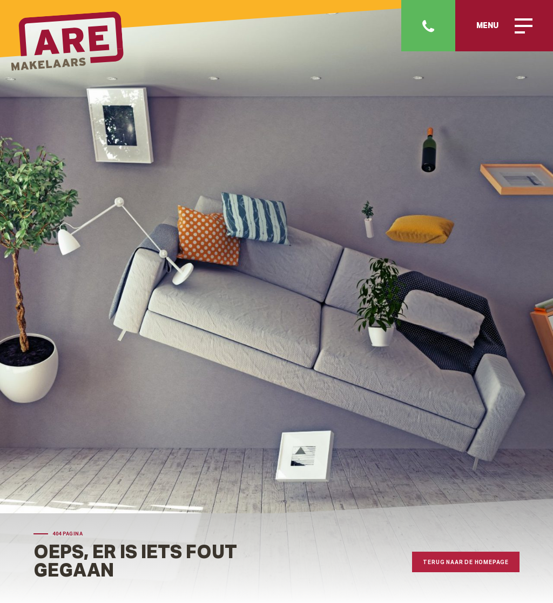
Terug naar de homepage (466, 562)
